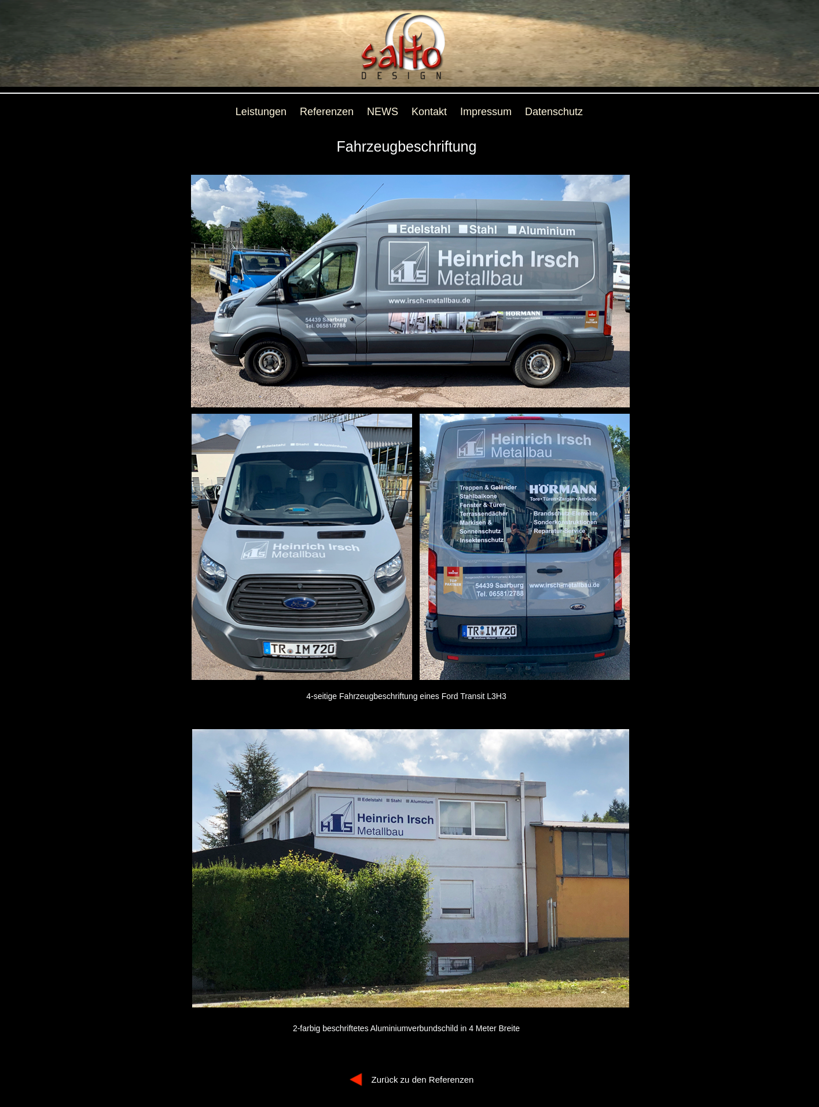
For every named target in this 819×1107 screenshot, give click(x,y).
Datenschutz (554, 111)
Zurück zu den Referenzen (423, 1079)
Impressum (486, 111)
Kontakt (429, 111)
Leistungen (261, 111)
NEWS (382, 111)
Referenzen (327, 111)
